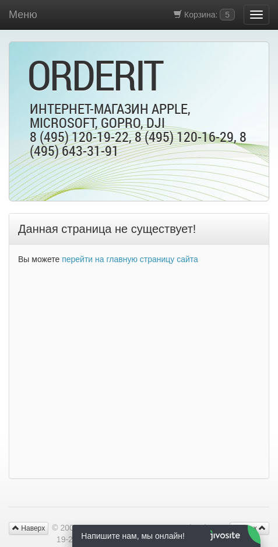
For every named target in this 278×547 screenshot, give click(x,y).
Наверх (28, 528)
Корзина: (204, 14)
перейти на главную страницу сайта (130, 259)
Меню (23, 14)
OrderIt (95, 75)
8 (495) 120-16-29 (184, 136)
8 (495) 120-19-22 (79, 136)
